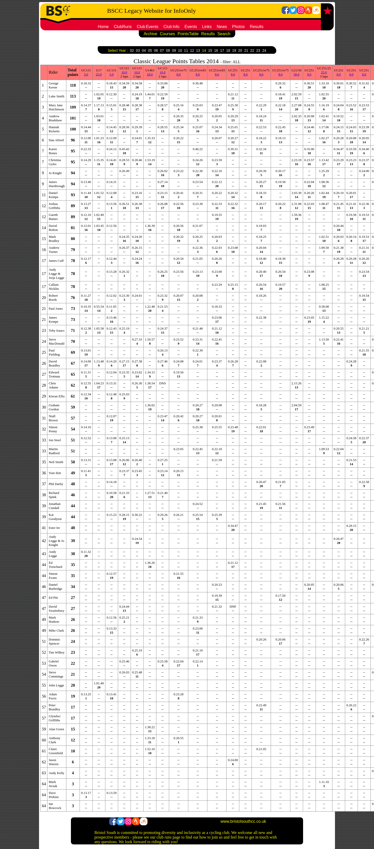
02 (132, 50)
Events (190, 26)
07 (162, 50)
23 (258, 50)
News (222, 26)
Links (206, 26)
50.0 (297, 74)
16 (216, 50)
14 (204, 50)
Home (103, 26)
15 (210, 50)
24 (264, 50)
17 (222, 50)
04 (144, 50)
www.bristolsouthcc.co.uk (243, 821)
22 (252, 50)
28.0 (150, 74)
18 (228, 50)
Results (256, 26)
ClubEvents (147, 26)
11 (186, 50)
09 (174, 50)
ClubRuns (123, 26)
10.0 (124, 72)
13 (198, 50)
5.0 (86, 74)
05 (150, 50)
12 (192, 50)
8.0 (179, 74)
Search (223, 34)
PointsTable (188, 34)
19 (234, 50)
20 (240, 50)
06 (156, 50)
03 (138, 50)
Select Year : (118, 50)
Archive (150, 34)
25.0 (99, 74)
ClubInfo (171, 26)
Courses (167, 34)
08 (168, 50)
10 (180, 50)
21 (246, 50)
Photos (238, 26)
